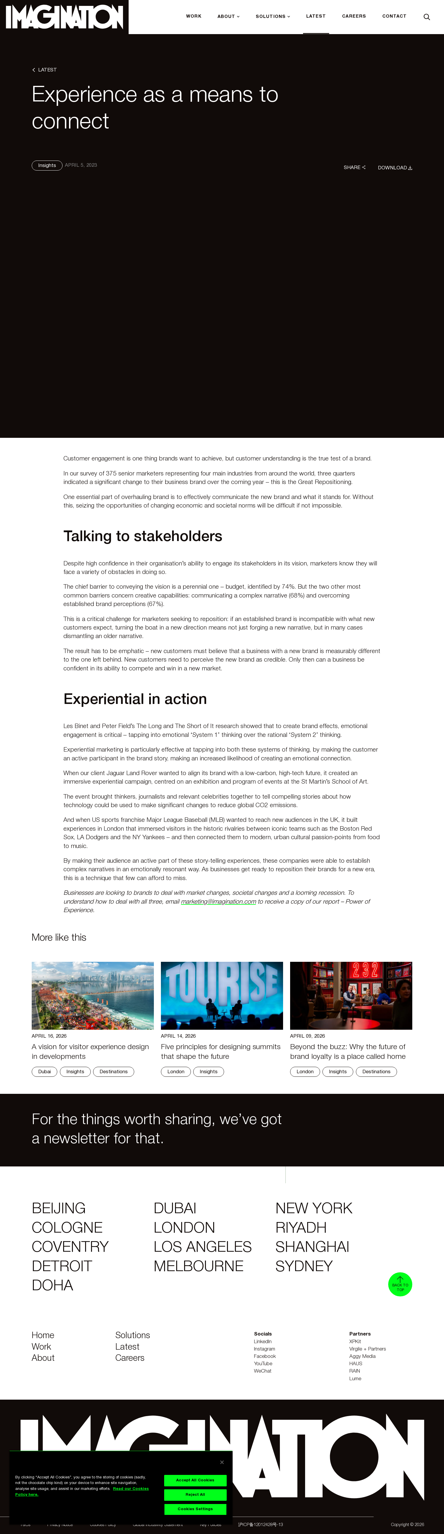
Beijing (59, 1209)
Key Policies (210, 1525)
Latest (127, 1347)
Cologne (67, 1229)
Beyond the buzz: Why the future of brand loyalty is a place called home (348, 1052)
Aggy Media (362, 1356)
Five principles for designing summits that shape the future (220, 1052)
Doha (52, 1286)
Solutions (132, 1336)
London (184, 1229)
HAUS (355, 1364)
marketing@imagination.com (218, 902)
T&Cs (25, 1525)
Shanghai (312, 1248)
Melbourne (198, 1267)
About (43, 1359)
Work (41, 1347)
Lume (355, 1379)
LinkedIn (263, 1342)
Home (43, 1336)
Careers (129, 1359)
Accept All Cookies (195, 1480)
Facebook (265, 1356)
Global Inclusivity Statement (158, 1525)
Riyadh (301, 1229)
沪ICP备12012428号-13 (260, 1525)
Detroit (62, 1267)
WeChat (262, 1371)
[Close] (222, 1462)
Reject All (195, 1495)
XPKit (355, 1342)
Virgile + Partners (367, 1349)
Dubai (175, 1209)
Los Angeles (203, 1248)
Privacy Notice (60, 1525)
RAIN (354, 1371)
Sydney (304, 1267)
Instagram (264, 1349)
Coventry (70, 1248)
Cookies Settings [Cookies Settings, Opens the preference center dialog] (195, 1509)
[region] (121, 1487)
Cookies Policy (103, 1525)
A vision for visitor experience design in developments (90, 1052)
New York (313, 1209)
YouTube (263, 1364)
